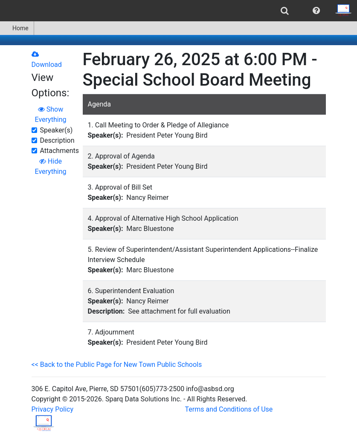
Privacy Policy (53, 409)
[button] (316, 10)
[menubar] (178, 10)
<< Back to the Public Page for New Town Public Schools (117, 364)
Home (17, 28)
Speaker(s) (56, 130)
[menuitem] (285, 10)
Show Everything (51, 114)
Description (57, 140)
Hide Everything (51, 166)
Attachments (59, 151)
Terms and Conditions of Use (229, 409)
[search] (285, 10)
